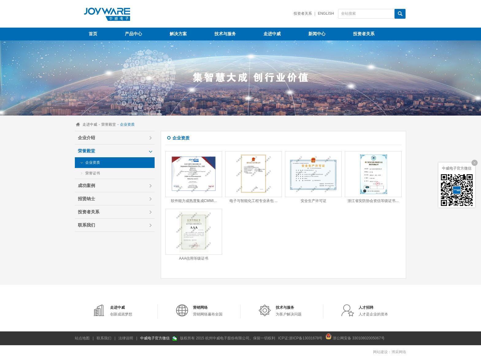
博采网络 (398, 352)
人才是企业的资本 (373, 310)
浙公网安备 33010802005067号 (354, 336)
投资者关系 (303, 13)
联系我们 (86, 225)
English (326, 13)
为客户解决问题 (289, 310)
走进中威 (90, 124)
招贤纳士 (86, 198)
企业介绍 (86, 137)
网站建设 (380, 352)
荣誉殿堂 (108, 124)
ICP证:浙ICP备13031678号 (300, 338)
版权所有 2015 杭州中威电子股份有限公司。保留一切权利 (227, 338)
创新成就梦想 (121, 310)
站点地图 (82, 338)
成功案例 (86, 185)
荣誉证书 (92, 173)
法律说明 (125, 338)
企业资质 (92, 162)
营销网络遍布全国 (207, 310)
